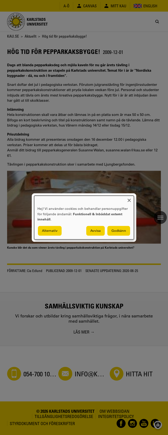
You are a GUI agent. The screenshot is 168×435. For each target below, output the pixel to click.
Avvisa (95, 230)
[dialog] (84, 217)
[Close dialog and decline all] (129, 199)
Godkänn (118, 230)
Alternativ (50, 230)
